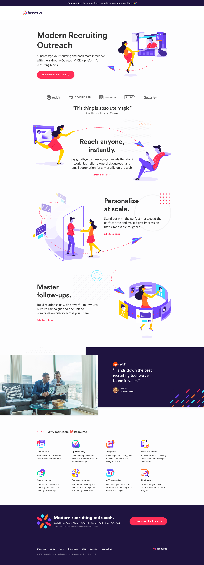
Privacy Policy (92, 554)
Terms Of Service (78, 554)
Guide (52, 549)
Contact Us (107, 549)
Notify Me (93, 526)
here (130, 3)
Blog (84, 549)
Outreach (41, 549)
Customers (73, 549)
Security (94, 549)
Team (61, 549)
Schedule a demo (102, 175)
